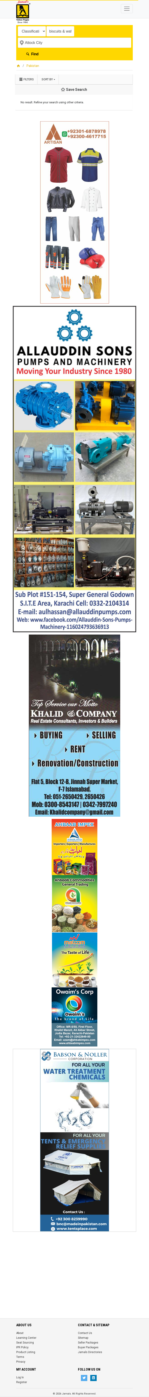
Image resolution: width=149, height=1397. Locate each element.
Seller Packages (88, 1342)
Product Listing (25, 1352)
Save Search (74, 89)
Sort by (47, 79)
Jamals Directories (90, 1352)
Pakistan (33, 66)
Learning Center (26, 1337)
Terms (20, 1357)
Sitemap (83, 1337)
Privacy (20, 1361)
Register (21, 1382)
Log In (20, 1377)
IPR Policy (22, 1347)
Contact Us (85, 1333)
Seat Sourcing (25, 1342)
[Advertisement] (74, 1266)
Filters (26, 79)
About (20, 1333)
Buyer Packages (88, 1347)
